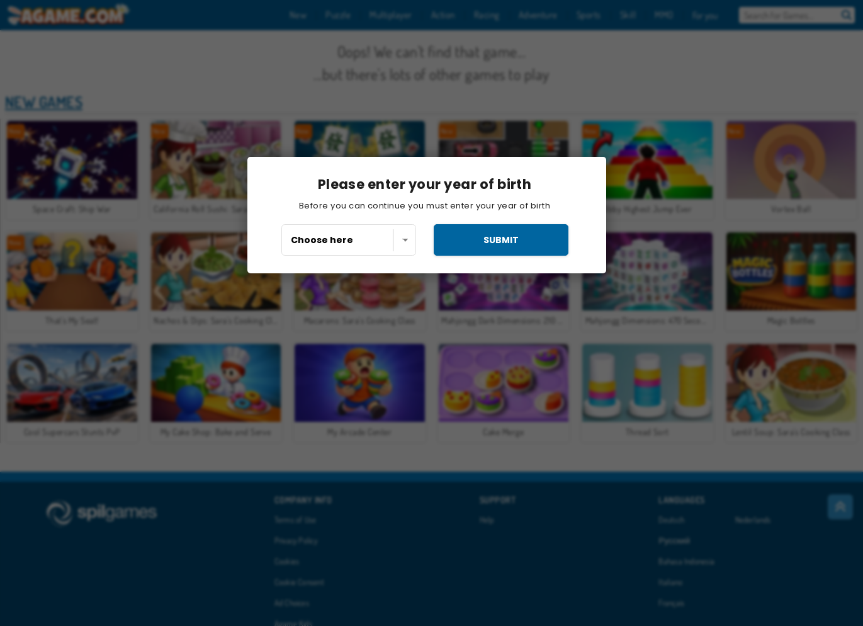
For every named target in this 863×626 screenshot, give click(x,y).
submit (501, 240)
